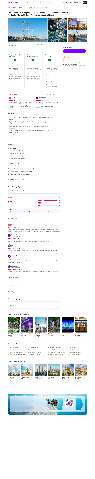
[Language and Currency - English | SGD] (64, 2)
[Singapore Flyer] (28, 7)
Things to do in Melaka (25, 377)
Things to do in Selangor (52, 377)
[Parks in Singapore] (13, 347)
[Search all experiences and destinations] (39, 2)
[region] (47, 327)
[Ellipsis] (23, 7)
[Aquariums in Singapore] (34, 354)
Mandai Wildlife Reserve (12, 334)
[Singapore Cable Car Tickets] (15, 352)
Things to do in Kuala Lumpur (38, 377)
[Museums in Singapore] (14, 349)
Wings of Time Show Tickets (67, 334)
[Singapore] (14, 7)
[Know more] (83, 56)
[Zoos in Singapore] (33, 347)
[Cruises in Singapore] (33, 349)
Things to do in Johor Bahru (12, 377)
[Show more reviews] (13, 277)
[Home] (9, 7)
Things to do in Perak (65, 377)
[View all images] (81, 19)
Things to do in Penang (79, 377)
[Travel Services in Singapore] (75, 349)
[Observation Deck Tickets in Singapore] (17, 354)
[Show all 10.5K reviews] (49, 94)
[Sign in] (85, 2)
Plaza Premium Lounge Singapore (81, 334)
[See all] (79, 314)
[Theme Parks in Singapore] (54, 347)
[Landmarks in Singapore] (74, 352)
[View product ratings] (11, 10)
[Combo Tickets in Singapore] (35, 352)
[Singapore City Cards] (73, 354)
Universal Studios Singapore (39, 334)
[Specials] (20, 7)
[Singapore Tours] (72, 347)
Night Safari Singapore (54, 333)
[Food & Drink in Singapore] (55, 349)
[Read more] (11, 107)
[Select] (16, 63)
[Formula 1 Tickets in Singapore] (55, 354)
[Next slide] (59, 94)
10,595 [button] (12, 10)
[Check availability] (74, 51)
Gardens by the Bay (26, 333)
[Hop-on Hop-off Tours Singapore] (56, 352)
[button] (70, 2)
